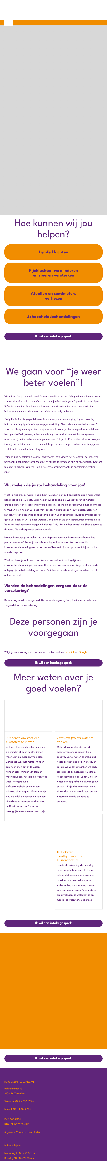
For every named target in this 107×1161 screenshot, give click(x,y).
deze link (69, 652)
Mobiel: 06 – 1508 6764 (17, 1109)
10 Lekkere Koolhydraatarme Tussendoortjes (69, 856)
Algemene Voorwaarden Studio (22, 1132)
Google (83, 652)
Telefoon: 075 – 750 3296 (19, 1101)
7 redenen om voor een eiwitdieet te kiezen (22, 740)
